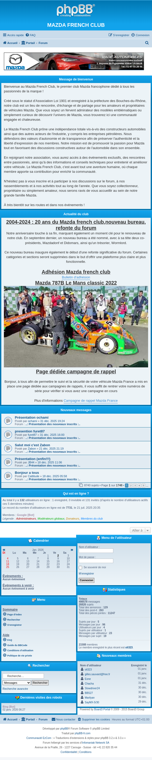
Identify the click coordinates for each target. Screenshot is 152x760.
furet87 (32, 434)
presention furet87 (30, 431)
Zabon (32, 448)
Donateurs (72, 518)
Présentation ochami (32, 417)
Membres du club (92, 518)
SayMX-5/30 (92, 702)
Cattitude (33, 476)
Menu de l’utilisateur (113, 538)
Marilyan (90, 697)
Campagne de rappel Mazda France (91, 401)
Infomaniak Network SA (95, 742)
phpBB (64, 728)
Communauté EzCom (38, 738)
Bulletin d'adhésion (76, 277)
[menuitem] (30, 35)
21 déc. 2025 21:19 (51, 448)
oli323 (129, 647)
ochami (32, 421)
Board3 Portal (102, 709)
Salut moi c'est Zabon (32, 445)
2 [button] (130, 485)
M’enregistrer (86, 573)
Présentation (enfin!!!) (32, 459)
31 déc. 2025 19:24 (52, 421)
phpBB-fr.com (83, 733)
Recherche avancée (15, 688)
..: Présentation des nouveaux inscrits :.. (52, 424)
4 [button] (139, 485)
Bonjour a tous (27, 473)
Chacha (89, 683)
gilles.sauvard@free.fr (97, 674)
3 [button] (135, 485)
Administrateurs (26, 518)
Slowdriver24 (92, 688)
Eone (88, 679)
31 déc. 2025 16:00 (52, 434)
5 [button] (143, 485)
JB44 (31, 462)
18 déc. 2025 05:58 (54, 476)
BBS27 (89, 693)
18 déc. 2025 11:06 (49, 462)
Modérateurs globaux (51, 518)
